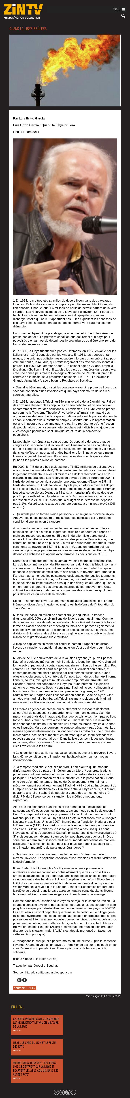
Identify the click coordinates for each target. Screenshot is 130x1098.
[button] (116, 9)
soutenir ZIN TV (24, 988)
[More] (24, 980)
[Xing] (19, 980)
